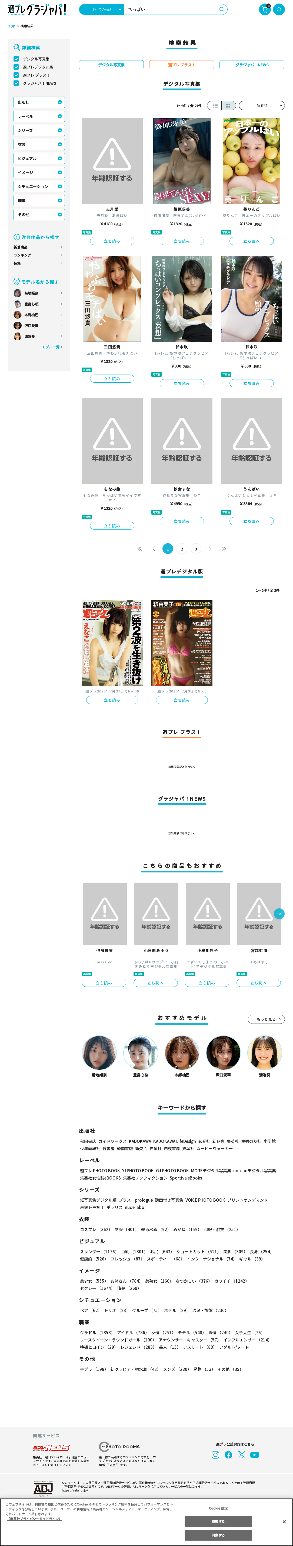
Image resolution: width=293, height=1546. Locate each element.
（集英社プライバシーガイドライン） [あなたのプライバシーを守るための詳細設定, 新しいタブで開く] (34, 1518)
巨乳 (134, 1251)
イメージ (25, 172)
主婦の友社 (251, 1141)
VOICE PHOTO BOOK (205, 1200)
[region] (146, 1522)
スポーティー (166, 1259)
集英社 (233, 1141)
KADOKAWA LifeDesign (174, 1141)
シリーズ (25, 130)
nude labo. (135, 1207)
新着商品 (21, 247)
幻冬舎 (218, 1141)
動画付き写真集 (169, 1200)
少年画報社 (90, 1148)
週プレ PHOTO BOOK (100, 1170)
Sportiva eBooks (186, 1178)
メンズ (177, 1369)
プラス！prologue (136, 1200)
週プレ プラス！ (36, 75)
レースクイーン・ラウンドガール (118, 1340)
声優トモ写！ (92, 1207)
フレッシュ (128, 1259)
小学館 (270, 1141)
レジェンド (138, 1347)
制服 (127, 1229)
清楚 (129, 1288)
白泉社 (155, 1148)
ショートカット (199, 1251)
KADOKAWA (140, 1141)
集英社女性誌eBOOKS (100, 1178)
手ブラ (94, 1369)
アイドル (133, 1332)
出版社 (23, 102)
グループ (147, 1310)
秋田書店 (88, 1141)
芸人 (170, 1347)
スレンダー (99, 1251)
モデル (192, 1332)
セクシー (97, 1288)
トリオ (117, 1310)
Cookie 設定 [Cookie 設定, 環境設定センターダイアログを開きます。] (218, 1508)
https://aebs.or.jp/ (75, 1490)
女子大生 (250, 1332)
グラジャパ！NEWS (39, 83)
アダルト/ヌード (234, 1347)
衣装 (21, 144)
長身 (262, 1251)
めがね (187, 1229)
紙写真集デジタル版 (98, 1200)
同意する (218, 1535)
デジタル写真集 (36, 59)
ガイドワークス (112, 1141)
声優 (220, 1332)
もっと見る (266, 1019)
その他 (23, 214)
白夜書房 (172, 1148)
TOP (11, 26)
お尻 (162, 1251)
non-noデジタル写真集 (254, 1170)
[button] (279, 914)
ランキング (22, 255)
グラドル (97, 1332)
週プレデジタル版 (38, 67)
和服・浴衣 (222, 1229)
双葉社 (188, 1148)
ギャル (252, 1259)
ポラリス (114, 1207)
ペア (91, 1310)
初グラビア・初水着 (136, 1369)
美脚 (235, 1251)
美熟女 (159, 1281)
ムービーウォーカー (215, 1148)
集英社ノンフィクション (145, 1178)
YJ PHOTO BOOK (138, 1170)
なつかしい (194, 1281)
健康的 (94, 1259)
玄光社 (204, 1141)
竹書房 (108, 1148)
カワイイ (231, 1281)
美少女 (94, 1281)
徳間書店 (125, 1148)
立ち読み (112, 241)
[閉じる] (284, 1522)
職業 (21, 200)
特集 (17, 263)
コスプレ (96, 1229)
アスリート (200, 1347)
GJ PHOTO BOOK (172, 1170)
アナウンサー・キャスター (190, 1340)
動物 (204, 1369)
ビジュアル (27, 158)
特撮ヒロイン (99, 1347)
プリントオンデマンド (247, 1200)
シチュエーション (33, 186)
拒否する (218, 1521)
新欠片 (141, 1148)
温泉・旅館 (210, 1310)
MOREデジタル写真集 (211, 1170)
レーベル (25, 116)
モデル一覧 (50, 346)
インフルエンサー (247, 1340)
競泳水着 (156, 1229)
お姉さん (127, 1281)
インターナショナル (212, 1259)
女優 (163, 1332)
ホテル (177, 1310)
